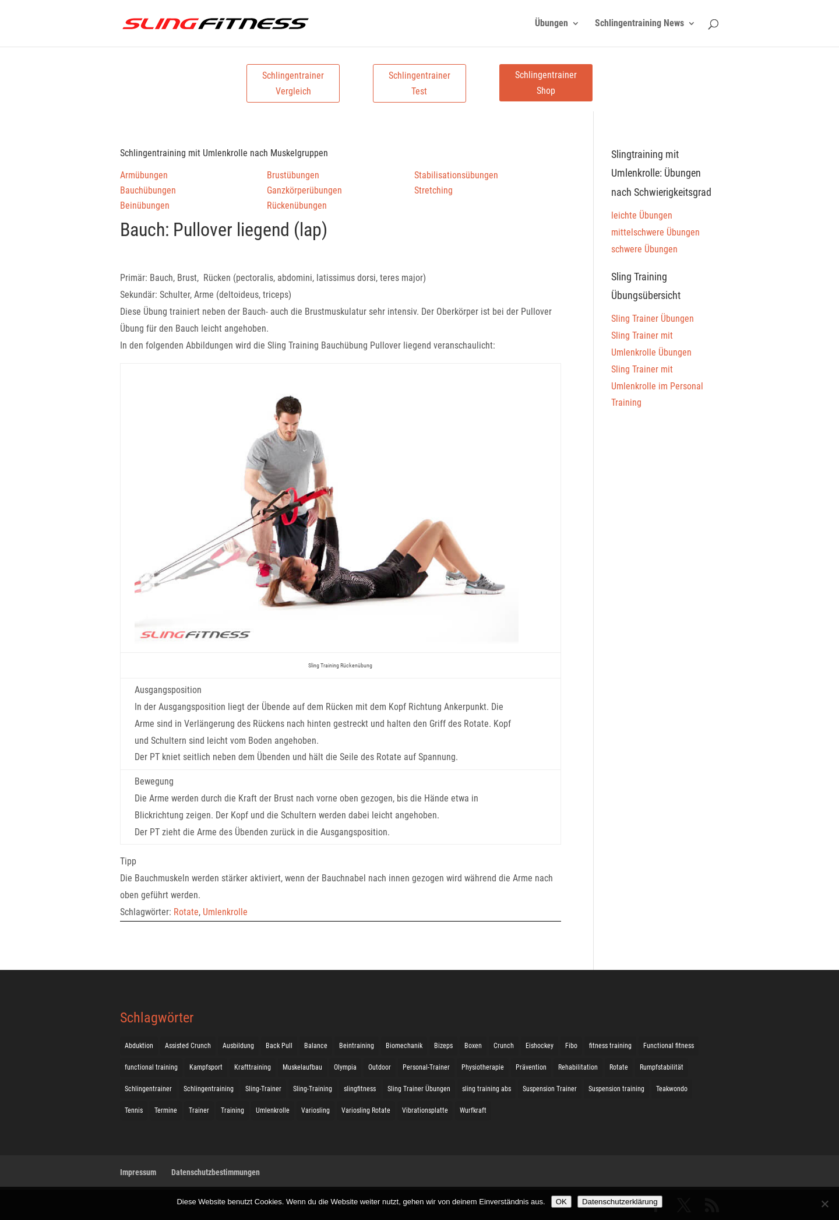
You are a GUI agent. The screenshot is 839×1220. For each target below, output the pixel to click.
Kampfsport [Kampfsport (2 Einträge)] (206, 1067)
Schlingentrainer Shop (546, 82)
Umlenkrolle (225, 911)
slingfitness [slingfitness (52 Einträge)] (360, 1089)
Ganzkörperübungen (304, 190)
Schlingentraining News (639, 24)
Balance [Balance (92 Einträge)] (315, 1046)
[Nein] (824, 1204)
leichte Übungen (641, 215)
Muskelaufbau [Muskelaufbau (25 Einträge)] (302, 1067)
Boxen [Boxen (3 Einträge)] (473, 1046)
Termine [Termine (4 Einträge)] (165, 1110)
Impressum (138, 1172)
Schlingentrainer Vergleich (293, 83)
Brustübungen (293, 175)
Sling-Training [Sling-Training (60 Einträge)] (312, 1089)
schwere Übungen (644, 249)
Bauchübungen (148, 190)
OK (561, 1201)
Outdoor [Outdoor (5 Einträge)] (379, 1067)
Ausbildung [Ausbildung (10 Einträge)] (238, 1046)
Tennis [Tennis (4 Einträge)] (134, 1110)
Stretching (433, 190)
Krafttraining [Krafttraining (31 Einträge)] (252, 1067)
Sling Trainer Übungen (652, 318)
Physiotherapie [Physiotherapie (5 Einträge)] (482, 1067)
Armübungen (144, 175)
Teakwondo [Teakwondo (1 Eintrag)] (672, 1089)
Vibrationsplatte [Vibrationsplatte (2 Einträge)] (425, 1110)
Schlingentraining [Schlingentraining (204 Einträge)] (209, 1089)
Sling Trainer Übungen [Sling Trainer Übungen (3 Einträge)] (418, 1089)
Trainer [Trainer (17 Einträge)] (199, 1110)
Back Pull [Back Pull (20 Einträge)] (279, 1046)
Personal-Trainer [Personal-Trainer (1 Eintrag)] (426, 1067)
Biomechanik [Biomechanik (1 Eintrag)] (404, 1046)
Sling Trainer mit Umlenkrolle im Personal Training (657, 386)
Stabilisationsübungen (456, 175)
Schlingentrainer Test (419, 83)
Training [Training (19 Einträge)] (232, 1110)
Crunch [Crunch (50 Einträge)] (503, 1046)
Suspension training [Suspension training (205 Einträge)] (616, 1089)
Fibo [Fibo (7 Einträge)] (571, 1046)
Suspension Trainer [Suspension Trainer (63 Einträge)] (550, 1089)
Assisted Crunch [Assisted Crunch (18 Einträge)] (188, 1046)
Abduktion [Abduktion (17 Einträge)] (139, 1046)
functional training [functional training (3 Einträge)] (151, 1067)
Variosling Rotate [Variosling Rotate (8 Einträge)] (365, 1110)
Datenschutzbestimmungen (215, 1172)
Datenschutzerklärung (620, 1201)
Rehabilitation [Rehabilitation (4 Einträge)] (578, 1067)
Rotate (186, 911)
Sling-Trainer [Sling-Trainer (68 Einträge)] (263, 1089)
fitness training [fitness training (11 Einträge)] (610, 1046)
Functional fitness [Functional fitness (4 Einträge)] (668, 1046)
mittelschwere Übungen (655, 232)
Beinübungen (145, 205)
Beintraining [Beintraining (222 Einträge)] (356, 1046)
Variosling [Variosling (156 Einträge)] (315, 1110)
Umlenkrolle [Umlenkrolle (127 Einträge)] (273, 1110)
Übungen (551, 24)
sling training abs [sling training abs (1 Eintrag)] (486, 1089)
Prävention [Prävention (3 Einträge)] (531, 1067)
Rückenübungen (297, 205)
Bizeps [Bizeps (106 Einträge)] (443, 1046)
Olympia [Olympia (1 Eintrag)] (345, 1067)
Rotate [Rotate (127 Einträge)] (618, 1067)
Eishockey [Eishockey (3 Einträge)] (540, 1046)
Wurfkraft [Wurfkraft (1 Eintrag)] (473, 1110)
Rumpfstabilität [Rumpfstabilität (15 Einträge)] (661, 1067)
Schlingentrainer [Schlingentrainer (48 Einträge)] (148, 1089)
